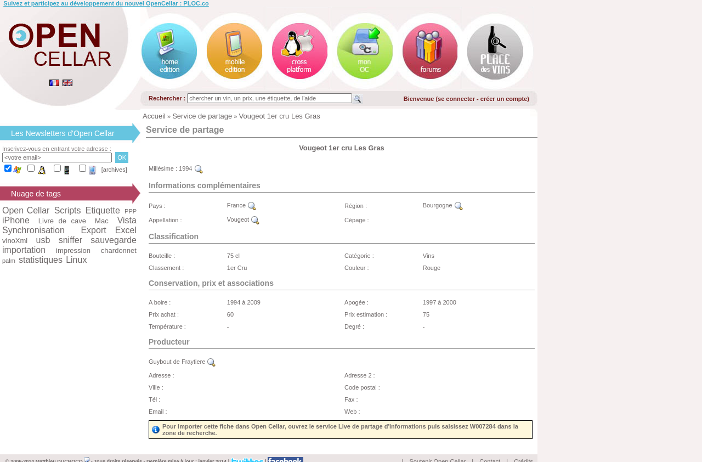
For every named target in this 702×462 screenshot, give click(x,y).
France (241, 205)
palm (8, 260)
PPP (130, 211)
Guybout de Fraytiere (182, 361)
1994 (191, 168)
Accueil (154, 116)
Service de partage (202, 116)
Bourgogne (443, 205)
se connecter (456, 98)
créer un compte (504, 98)
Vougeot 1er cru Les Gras (279, 116)
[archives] (114, 169)
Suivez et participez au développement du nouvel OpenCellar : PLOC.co (106, 3)
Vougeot (243, 219)
